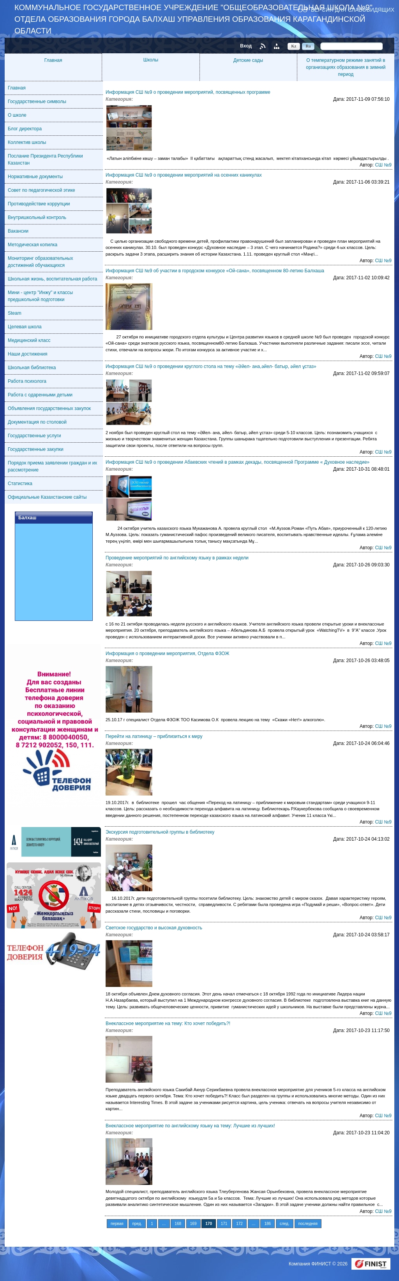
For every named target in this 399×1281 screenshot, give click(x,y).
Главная (53, 60)
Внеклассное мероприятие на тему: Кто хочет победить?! (168, 1023)
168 (178, 1223)
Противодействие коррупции (39, 204)
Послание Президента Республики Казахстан (45, 159)
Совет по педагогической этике (41, 190)
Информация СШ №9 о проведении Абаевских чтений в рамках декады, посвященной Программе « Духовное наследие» (237, 462)
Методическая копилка (32, 244)
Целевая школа (25, 326)
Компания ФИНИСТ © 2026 (319, 1264)
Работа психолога (27, 381)
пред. (137, 1223)
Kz (294, 46)
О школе (17, 115)
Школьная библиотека (32, 367)
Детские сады (248, 60)
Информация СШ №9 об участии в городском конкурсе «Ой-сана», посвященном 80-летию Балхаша (215, 270)
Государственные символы (37, 101)
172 (239, 1223)
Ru (308, 46)
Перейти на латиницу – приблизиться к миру (154, 736)
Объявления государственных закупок (49, 408)
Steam (14, 313)
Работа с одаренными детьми (40, 395)
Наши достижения (27, 354)
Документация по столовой (37, 422)
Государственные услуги (34, 435)
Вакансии (18, 231)
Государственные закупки (36, 449)
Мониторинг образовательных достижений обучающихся (40, 262)
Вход (246, 46)
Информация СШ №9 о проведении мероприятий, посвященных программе (188, 92)
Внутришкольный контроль (37, 217)
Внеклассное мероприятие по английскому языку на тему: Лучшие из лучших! (190, 1126)
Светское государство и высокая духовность (154, 928)
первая (117, 1223)
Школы (150, 60)
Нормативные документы (35, 176)
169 (193, 1223)
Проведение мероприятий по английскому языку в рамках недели (177, 558)
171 (224, 1223)
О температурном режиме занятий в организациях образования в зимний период (345, 67)
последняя (308, 1223)
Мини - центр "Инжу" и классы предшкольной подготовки (40, 296)
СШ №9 (383, 165)
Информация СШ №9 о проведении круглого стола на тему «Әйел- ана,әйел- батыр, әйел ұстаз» (211, 366)
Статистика (20, 483)
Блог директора (25, 128)
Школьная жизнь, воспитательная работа (52, 279)
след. (285, 1223)
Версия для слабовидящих (352, 9)
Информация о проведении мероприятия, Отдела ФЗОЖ (167, 653)
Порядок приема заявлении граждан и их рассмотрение (52, 466)
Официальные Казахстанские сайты (47, 497)
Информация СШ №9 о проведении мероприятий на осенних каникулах (184, 175)
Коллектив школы (27, 142)
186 (267, 1223)
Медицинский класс (29, 340)
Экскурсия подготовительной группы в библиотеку (160, 832)
